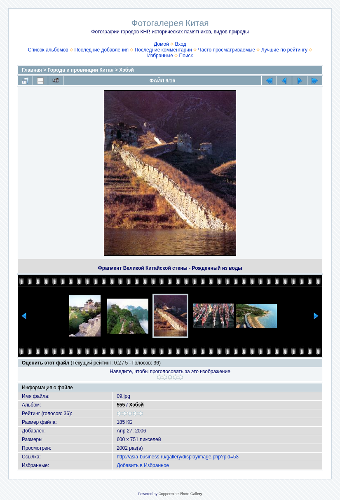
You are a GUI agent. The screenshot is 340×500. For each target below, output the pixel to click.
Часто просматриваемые (226, 50)
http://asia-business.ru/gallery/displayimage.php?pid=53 (178, 457)
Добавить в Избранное (143, 465)
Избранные (160, 55)
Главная (32, 70)
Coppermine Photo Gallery (180, 494)
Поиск (186, 55)
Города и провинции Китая (81, 70)
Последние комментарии (163, 50)
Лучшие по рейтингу (284, 50)
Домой (161, 44)
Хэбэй (126, 70)
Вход (180, 44)
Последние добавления (101, 50)
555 (121, 405)
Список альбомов (48, 50)
